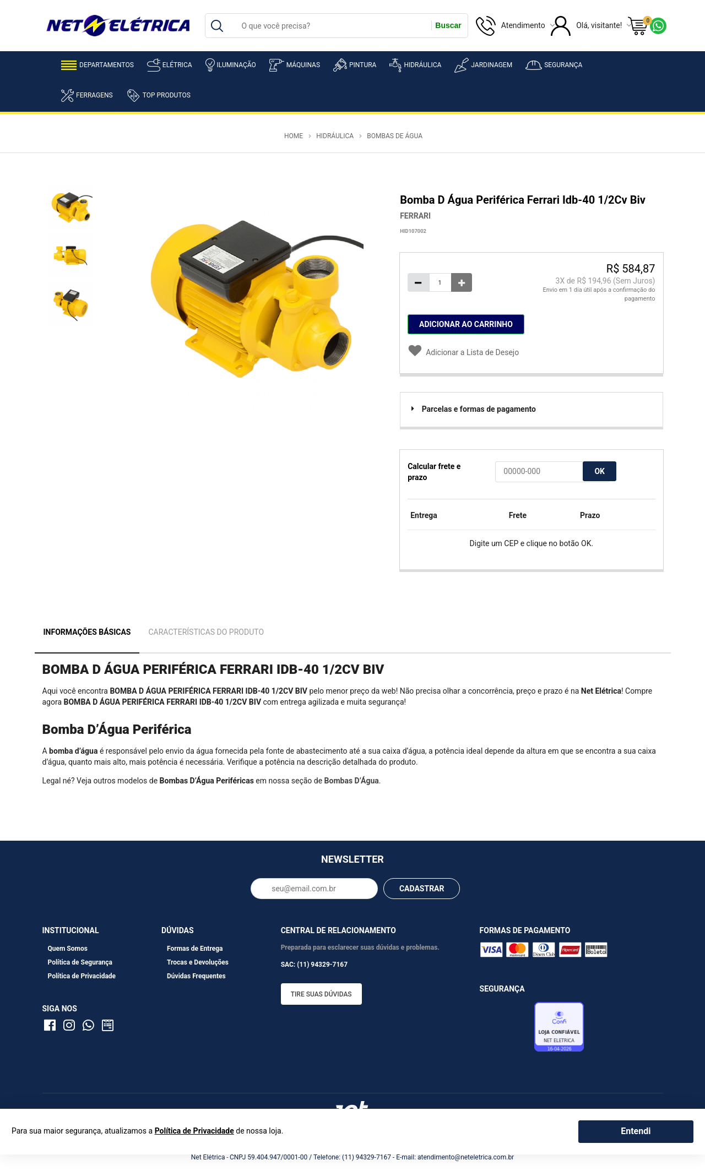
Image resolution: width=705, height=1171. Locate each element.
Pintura (354, 65)
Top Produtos (158, 95)
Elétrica (169, 65)
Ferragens (87, 95)
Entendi (635, 1131)
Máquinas (294, 65)
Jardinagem (483, 65)
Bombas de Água (394, 136)
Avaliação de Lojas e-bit (505, 1030)
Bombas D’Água (351, 780)
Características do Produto (206, 632)
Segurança (553, 65)
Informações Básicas (87, 632)
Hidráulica (415, 65)
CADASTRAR (421, 888)
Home (293, 136)
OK (599, 471)
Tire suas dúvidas (321, 994)
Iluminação (230, 65)
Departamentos (97, 65)
